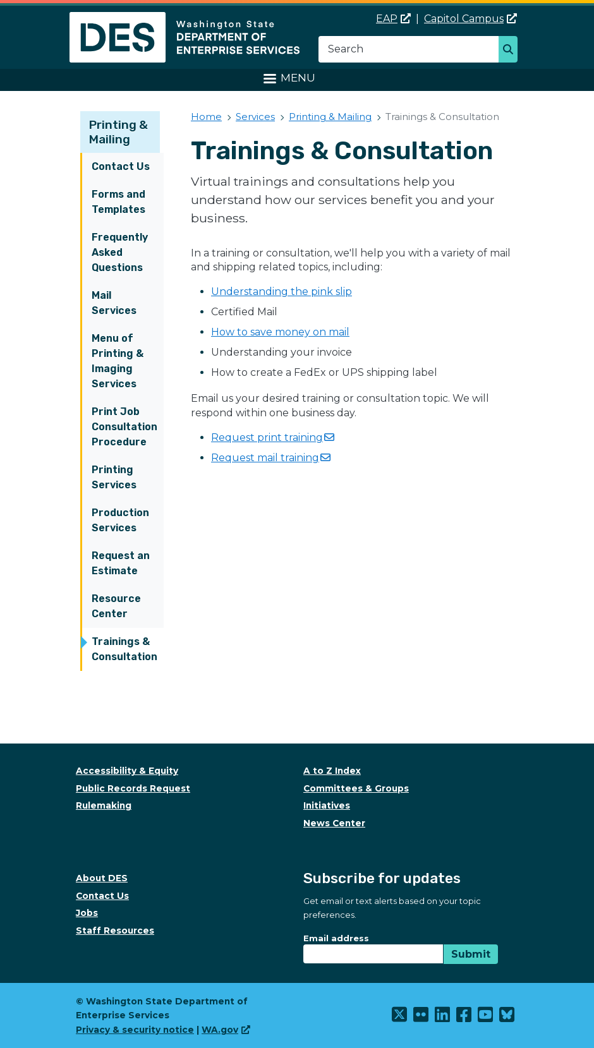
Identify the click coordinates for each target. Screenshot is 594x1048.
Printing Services (114, 477)
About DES (102, 878)
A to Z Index (332, 771)
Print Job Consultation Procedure (124, 427)
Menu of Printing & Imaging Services (117, 361)
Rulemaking (103, 805)
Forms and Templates (118, 201)
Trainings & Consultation (124, 649)
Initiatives (326, 805)
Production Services (120, 520)
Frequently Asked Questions (120, 252)
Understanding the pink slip (281, 292)
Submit (470, 954)
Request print (272, 437)
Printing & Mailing (118, 132)
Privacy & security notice (135, 1030)
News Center (334, 823)
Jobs (87, 913)
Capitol (470, 19)
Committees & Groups (356, 788)
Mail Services (114, 302)
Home (206, 117)
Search (511, 50)
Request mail (270, 458)
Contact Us (121, 166)
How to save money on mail (280, 332)
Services (255, 117)
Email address (336, 938)
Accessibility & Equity (127, 771)
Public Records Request (133, 788)
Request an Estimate (121, 563)
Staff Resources (115, 930)
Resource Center (116, 606)
